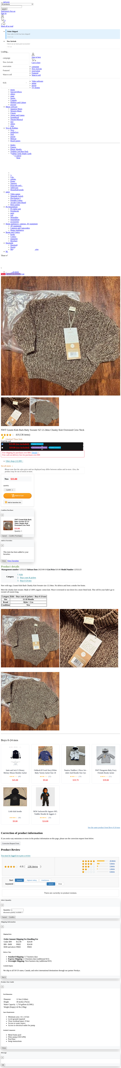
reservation (7, 66)
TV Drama (36, 88)
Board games (15, 141)
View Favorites (13, 561)
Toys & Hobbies (12, 128)
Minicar (13, 139)
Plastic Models (16, 149)
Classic (13, 113)
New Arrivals (8, 62)
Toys (12, 130)
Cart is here (36, 63)
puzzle (12, 137)
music (12, 90)
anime (34, 83)
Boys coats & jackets (28, 578)
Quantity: (6, 910)
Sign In (3, 13)
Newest (19, 880)
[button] (60, 23)
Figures (13, 147)
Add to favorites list (13, 502)
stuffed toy (14, 132)
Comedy (13, 100)
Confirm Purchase (15, 536)
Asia (12, 126)
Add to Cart (17, 495)
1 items (112, 869)
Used (32, 448)
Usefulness (45, 880)
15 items (112, 861)
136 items (33, 866)
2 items (112, 866)
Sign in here (36, 57)
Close (4, 561)
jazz (11, 122)
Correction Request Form (10, 843)
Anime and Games (17, 115)
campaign (6, 58)
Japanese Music (16, 109)
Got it (4, 977)
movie (34, 85)
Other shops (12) (14, 461)
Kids (4, 83)
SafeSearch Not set (8, 11)
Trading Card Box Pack (19, 151)
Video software (37, 81)
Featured (6, 70)
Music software (11, 107)
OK (3, 1065)
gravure (13, 105)
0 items (112, 872)
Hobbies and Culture (18, 102)
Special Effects (16, 92)
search (4, 9)
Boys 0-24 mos (26, 581)
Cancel (4, 536)
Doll (12, 134)
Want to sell (7, 75)
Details (34, 453)
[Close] (2, 515)
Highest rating (32, 880)
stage (12, 96)
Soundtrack (14, 117)
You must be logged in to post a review (15, 856)
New (23, 444)
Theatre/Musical (16, 120)
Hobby (13, 145)
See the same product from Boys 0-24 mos (104, 827)
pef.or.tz (6, 2)
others (12, 94)
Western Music (16, 111)
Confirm (12, 917)
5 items (112, 863)
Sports (12, 98)
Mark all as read (7, 26)
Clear (60, 884)
